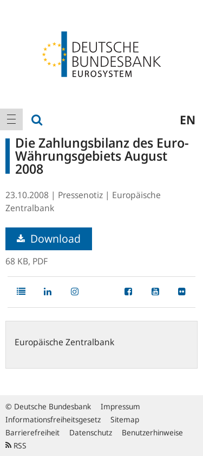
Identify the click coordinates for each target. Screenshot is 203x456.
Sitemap (124, 419)
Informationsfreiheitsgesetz (53, 419)
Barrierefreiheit (32, 432)
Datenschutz (90, 432)
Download (49, 238)
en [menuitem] (187, 119)
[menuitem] (11, 119)
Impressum (120, 406)
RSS (16, 445)
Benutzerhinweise (152, 432)
